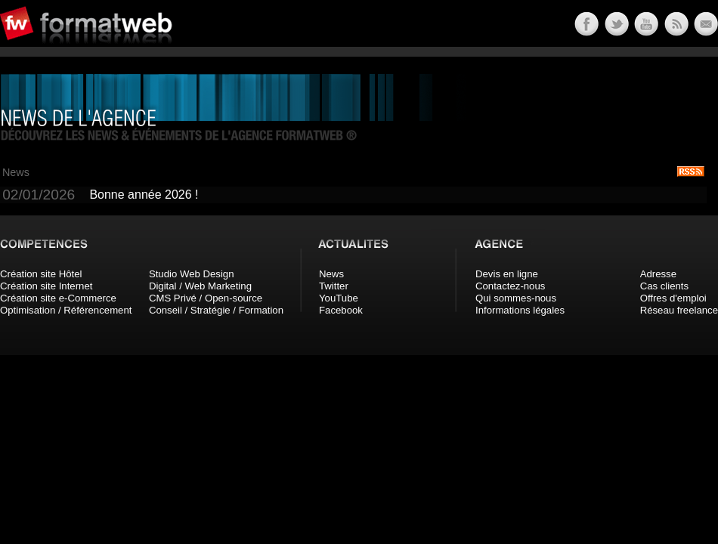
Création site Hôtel (41, 274)
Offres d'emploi (673, 298)
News (331, 274)
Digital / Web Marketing (200, 286)
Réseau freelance (679, 310)
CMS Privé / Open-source (205, 298)
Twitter (333, 286)
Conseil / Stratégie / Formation (216, 310)
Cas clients (664, 286)
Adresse (658, 274)
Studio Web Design (191, 274)
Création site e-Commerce (58, 298)
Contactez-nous (510, 286)
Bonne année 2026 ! (143, 194)
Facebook (341, 310)
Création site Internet (46, 286)
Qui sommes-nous (515, 298)
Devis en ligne (506, 274)
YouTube (338, 298)
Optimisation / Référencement (66, 310)
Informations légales (520, 310)
